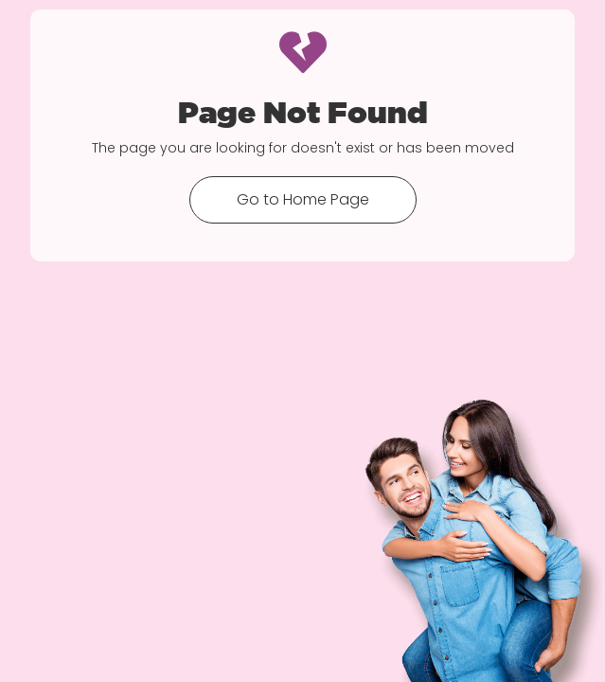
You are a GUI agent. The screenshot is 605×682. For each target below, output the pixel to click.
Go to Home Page (303, 199)
